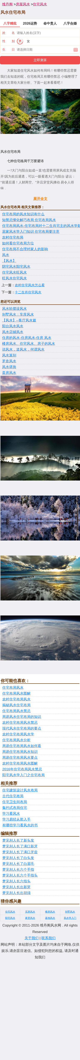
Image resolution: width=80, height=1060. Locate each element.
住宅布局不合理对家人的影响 (25, 249)
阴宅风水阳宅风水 (16, 267)
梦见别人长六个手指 (18, 870)
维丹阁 (7, 4)
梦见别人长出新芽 (16, 887)
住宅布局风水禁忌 (16, 711)
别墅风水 (70, 911)
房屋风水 (23, 4)
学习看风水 (11, 814)
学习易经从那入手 (16, 819)
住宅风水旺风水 (14, 272)
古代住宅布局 (12, 796)
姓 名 (8, 33)
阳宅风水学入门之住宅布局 (23, 775)
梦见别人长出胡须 (16, 893)
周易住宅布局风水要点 (20, 758)
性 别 (8, 41)
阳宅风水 (10, 918)
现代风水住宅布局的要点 (21, 728)
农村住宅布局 (12, 237)
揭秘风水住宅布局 (16, 705)
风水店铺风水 (12, 332)
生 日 (8, 49)
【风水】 (9, 261)
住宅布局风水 (12, 688)
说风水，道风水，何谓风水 (23, 349)
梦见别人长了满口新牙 (20, 846)
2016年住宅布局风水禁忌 (22, 769)
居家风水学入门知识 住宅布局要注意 (30, 232)
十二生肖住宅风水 (28, 292)
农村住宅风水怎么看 (30, 285)
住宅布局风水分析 (16, 740)
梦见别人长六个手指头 (20, 875)
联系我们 (48, 938)
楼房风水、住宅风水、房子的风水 (28, 344)
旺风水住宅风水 (14, 278)
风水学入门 (70, 918)
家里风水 (30, 918)
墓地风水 (50, 918)
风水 (5, 255)
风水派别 (9, 355)
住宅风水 (40, 4)
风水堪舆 (9, 367)
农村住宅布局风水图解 (20, 763)
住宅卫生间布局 (14, 802)
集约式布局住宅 (14, 808)
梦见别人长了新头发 (18, 840)
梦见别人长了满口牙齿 (20, 852)
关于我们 (32, 938)
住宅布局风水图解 (16, 693)
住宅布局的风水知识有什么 (23, 214)
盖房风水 (9, 373)
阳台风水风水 (12, 326)
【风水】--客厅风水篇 (19, 320)
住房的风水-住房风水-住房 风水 (26, 338)
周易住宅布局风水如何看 (21, 746)
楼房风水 (50, 911)
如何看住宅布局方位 (18, 243)
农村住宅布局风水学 (18, 734)
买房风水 (30, 911)
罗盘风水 (9, 361)
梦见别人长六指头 (16, 881)
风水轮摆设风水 (14, 309)
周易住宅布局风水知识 (20, 752)
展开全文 (40, 199)
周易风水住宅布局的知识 (21, 717)
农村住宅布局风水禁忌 (20, 723)
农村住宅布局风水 (16, 699)
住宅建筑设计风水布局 (20, 790)
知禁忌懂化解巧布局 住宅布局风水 (29, 220)
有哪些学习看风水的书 (20, 825)
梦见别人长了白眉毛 (18, 864)
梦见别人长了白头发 (18, 858)
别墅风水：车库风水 (18, 314)
